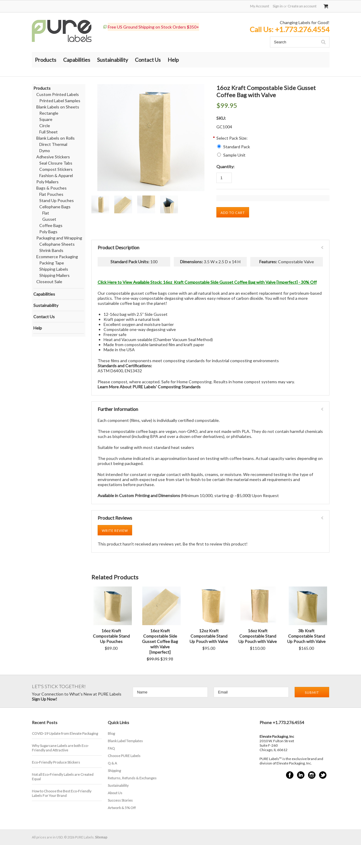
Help (173, 59)
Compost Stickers (56, 169)
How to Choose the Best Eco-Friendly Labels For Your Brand (61, 793)
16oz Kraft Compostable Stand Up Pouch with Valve (257, 636)
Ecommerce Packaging (57, 256)
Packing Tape (51, 262)
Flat (45, 212)
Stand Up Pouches (56, 200)
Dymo (44, 150)
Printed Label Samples (59, 100)
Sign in (278, 6)
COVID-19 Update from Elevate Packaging (65, 733)
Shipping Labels (53, 269)
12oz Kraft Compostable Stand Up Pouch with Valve (209, 636)
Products (45, 59)
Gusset (49, 219)
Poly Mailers (47, 181)
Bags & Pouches (51, 187)
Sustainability (112, 59)
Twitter (322, 775)
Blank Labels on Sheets (57, 106)
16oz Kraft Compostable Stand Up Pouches (111, 636)
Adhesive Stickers (53, 156)
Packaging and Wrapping (59, 237)
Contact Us (148, 59)
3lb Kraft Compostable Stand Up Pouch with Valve (306, 636)
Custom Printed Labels (57, 94)
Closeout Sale (49, 281)
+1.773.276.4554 (302, 29)
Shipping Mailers (54, 275)
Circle (44, 125)
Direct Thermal (53, 144)
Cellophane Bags (55, 206)
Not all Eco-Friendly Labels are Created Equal (62, 776)
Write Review (115, 530)
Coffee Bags (50, 225)
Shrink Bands (51, 250)
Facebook (289, 775)
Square (45, 119)
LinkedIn (300, 775)
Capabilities (76, 59)
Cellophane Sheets (57, 244)
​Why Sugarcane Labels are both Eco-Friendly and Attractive (60, 747)
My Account (259, 6)
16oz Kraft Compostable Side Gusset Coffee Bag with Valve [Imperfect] (160, 641)
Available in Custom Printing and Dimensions (139, 495)
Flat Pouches (51, 194)
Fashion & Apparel (56, 175)
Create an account (301, 6)
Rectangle (48, 113)
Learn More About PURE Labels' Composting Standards (149, 386)
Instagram (311, 775)
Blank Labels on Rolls (55, 138)
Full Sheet (48, 131)
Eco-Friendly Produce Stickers (56, 762)
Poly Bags (48, 231)
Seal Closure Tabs (55, 162)
